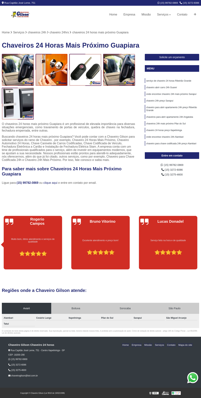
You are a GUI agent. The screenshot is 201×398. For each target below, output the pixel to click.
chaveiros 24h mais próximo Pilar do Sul (166, 126)
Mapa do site (186, 345)
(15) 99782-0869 (168, 2)
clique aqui (50, 183)
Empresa (129, 14)
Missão (146, 14)
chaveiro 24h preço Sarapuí (159, 102)
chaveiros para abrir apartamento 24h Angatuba (169, 119)
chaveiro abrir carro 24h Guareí (161, 88)
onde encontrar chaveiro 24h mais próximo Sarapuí (171, 95)
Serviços (162, 14)
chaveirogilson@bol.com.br (23, 376)
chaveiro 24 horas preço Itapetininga (164, 133)
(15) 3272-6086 (189, 2)
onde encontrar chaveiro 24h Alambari (164, 140)
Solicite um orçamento (172, 57)
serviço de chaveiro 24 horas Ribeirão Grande (168, 81)
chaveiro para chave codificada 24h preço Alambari (171, 148)
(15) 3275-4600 (172, 178)
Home (113, 14)
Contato (182, 14)
